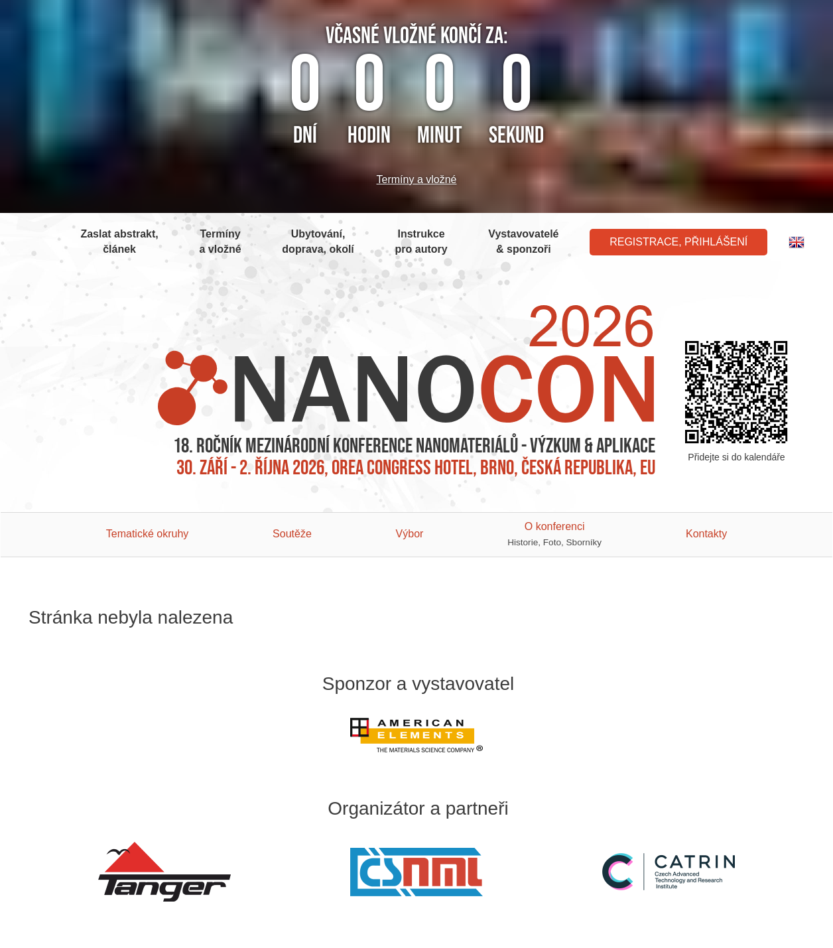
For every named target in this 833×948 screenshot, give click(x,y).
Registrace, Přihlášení (678, 241)
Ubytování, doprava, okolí (317, 241)
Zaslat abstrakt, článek (119, 241)
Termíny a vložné (417, 179)
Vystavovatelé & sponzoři (523, 241)
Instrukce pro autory (421, 241)
